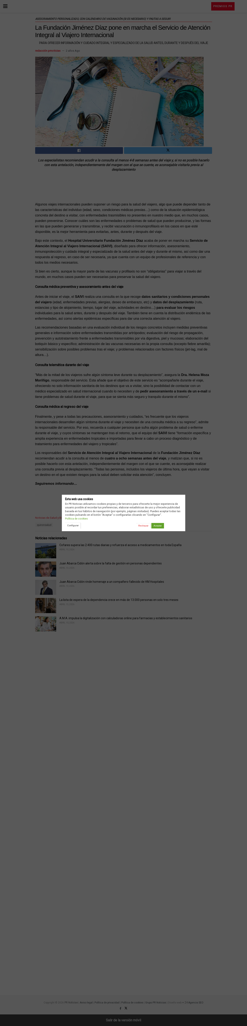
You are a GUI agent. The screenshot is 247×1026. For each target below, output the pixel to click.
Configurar (73, 525)
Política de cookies (76, 518)
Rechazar (143, 525)
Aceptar (158, 525)
